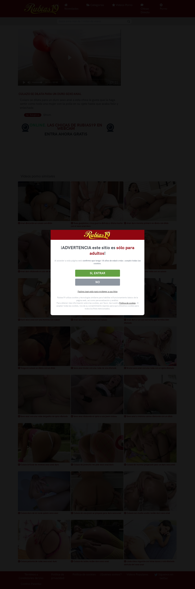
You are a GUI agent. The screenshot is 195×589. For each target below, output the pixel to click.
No (97, 282)
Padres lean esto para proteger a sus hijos (97, 291)
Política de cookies (127, 303)
